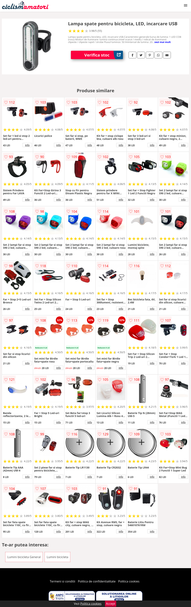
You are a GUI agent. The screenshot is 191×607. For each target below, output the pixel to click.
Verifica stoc (103, 55)
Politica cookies (129, 581)
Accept (110, 604)
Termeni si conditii (62, 581)
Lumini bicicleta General (24, 557)
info (27, 145)
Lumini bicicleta (57, 557)
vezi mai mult (162, 42)
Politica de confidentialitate (97, 581)
